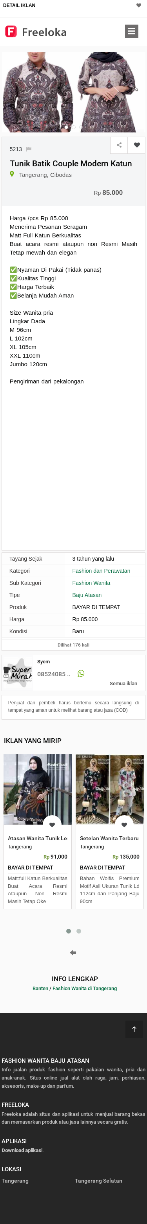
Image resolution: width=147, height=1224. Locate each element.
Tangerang (15, 1181)
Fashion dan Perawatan (102, 571)
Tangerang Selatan (98, 1181)
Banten (40, 988)
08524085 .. (53, 674)
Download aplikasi (22, 1150)
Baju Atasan (87, 595)
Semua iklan (123, 683)
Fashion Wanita (92, 583)
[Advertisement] (73, 467)
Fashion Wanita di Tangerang (85, 988)
